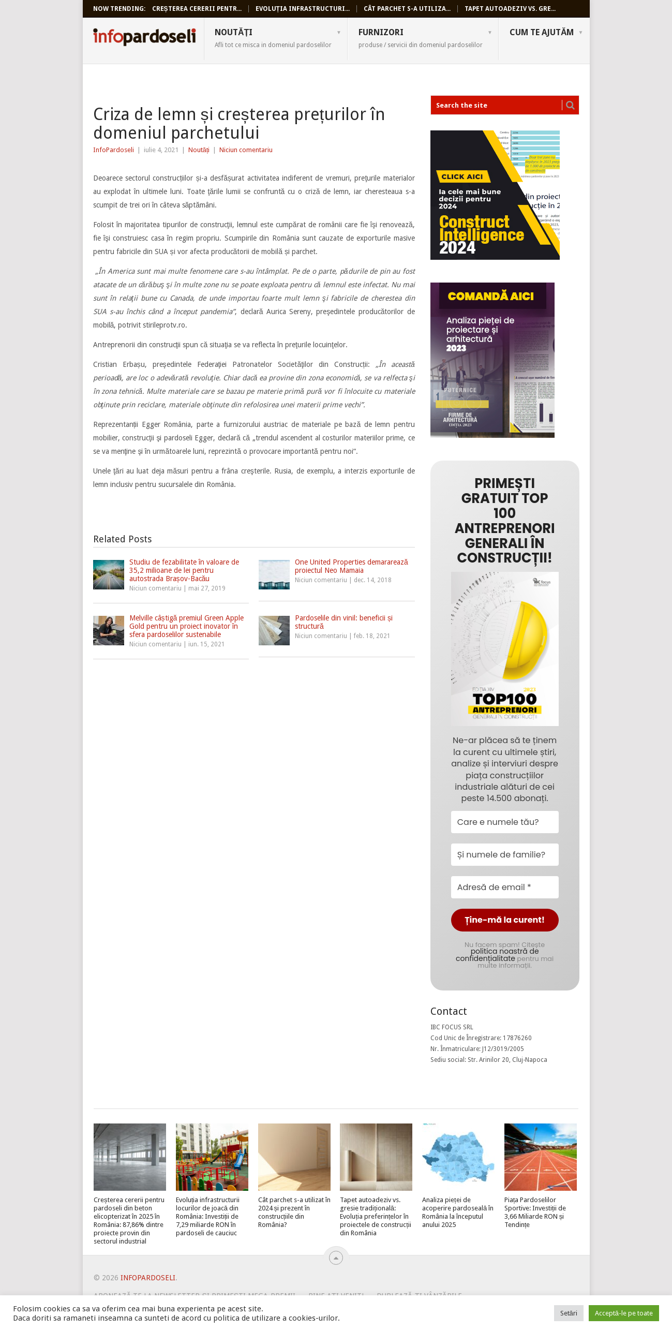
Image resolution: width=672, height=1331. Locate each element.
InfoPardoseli (144, 39)
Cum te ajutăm (542, 32)
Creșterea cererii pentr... (197, 8)
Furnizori (421, 37)
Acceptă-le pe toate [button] (624, 1313)
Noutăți (273, 37)
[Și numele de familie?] (505, 855)
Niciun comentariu (246, 150)
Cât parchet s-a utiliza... (407, 8)
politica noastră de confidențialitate (497, 955)
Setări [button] (568, 1313)
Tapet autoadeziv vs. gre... (510, 8)
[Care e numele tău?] (505, 822)
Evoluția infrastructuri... (303, 8)
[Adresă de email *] (505, 887)
